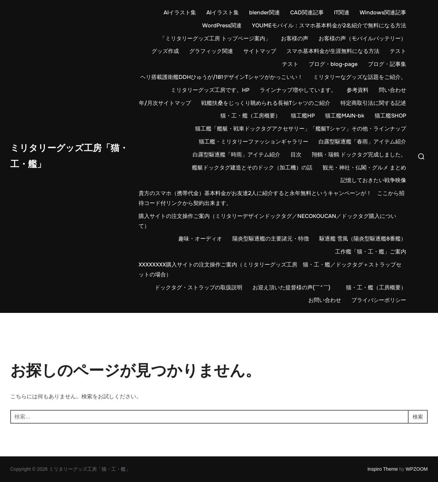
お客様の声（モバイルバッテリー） (362, 38)
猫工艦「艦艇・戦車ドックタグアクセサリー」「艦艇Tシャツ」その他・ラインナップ (300, 128)
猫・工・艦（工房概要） (250, 115)
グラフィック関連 (211, 51)
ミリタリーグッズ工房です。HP (210, 90)
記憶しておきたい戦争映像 (373, 180)
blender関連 (264, 12)
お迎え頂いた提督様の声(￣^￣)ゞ (294, 287)
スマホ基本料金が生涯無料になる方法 (332, 51)
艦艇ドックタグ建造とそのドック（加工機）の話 (252, 167)
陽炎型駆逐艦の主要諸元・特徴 (270, 238)
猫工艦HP (303, 115)
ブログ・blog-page (333, 64)
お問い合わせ (324, 300)
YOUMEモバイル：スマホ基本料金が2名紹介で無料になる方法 (329, 25)
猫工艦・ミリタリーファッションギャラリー (253, 141)
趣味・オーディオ (200, 238)
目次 (296, 154)
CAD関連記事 (307, 12)
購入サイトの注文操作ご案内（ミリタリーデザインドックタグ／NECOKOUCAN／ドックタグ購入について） (267, 221)
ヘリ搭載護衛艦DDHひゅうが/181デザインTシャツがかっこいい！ (221, 77)
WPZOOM (416, 469)
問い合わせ (392, 90)
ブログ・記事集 (387, 64)
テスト (398, 51)
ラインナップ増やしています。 (298, 90)
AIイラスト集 (180, 12)
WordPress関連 (222, 25)
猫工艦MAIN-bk (344, 115)
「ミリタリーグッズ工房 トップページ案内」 (215, 38)
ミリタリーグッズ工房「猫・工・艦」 (69, 156)
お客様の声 (294, 38)
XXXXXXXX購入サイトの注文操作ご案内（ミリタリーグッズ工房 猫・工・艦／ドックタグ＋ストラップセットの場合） (270, 269)
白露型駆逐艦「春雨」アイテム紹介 (362, 141)
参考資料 (358, 90)
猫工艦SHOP (390, 115)
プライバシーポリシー (378, 300)
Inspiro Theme (383, 469)
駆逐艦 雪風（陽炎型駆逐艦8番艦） (362, 238)
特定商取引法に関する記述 (373, 103)
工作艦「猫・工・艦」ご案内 (370, 251)
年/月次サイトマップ (165, 103)
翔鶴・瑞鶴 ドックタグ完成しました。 (359, 154)
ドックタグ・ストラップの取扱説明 (198, 287)
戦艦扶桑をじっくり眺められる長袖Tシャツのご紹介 (265, 103)
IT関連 (341, 12)
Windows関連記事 (383, 12)
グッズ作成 (165, 51)
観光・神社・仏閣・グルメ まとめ (364, 167)
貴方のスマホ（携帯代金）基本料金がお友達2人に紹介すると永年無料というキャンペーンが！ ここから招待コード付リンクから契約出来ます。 (271, 198)
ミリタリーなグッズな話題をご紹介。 (359, 77)
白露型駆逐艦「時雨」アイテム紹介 (236, 154)
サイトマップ (259, 51)
